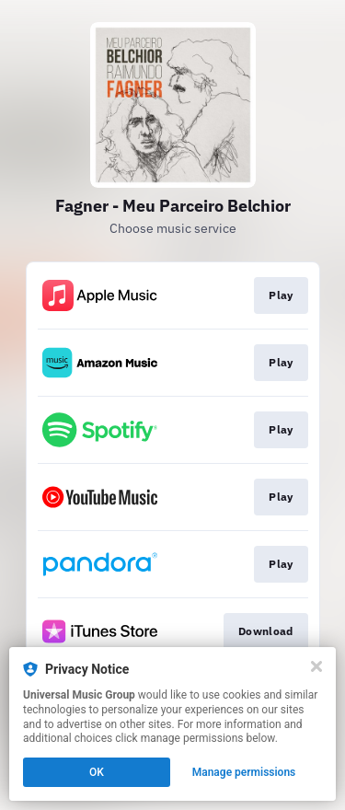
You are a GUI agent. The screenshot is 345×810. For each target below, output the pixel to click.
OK (96, 772)
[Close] (316, 666)
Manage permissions (244, 772)
